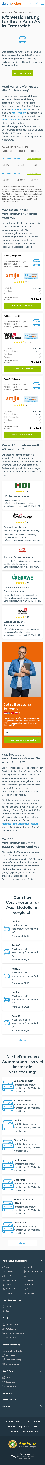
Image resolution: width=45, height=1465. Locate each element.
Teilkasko (25, 109)
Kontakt (12, 1426)
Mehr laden (23, 1040)
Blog (29, 1421)
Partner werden (30, 1432)
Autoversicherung (20, 12)
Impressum (24, 1426)
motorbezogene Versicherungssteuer (20, 823)
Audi (31, 12)
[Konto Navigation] (37, 3)
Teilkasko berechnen (22, 369)
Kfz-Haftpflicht (19, 113)
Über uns (8, 1421)
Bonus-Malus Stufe (11, 119)
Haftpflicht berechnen (22, 306)
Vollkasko (16, 109)
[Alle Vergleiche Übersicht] (42, 3)
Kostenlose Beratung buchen (22, 740)
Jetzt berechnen (22, 73)
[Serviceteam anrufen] (31, 2)
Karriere (20, 1421)
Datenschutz (13, 1432)
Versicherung (7, 12)
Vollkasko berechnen (22, 434)
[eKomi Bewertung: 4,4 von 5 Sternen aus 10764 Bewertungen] (22, 1444)
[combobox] (22, 732)
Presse (37, 1421)
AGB (35, 1426)
